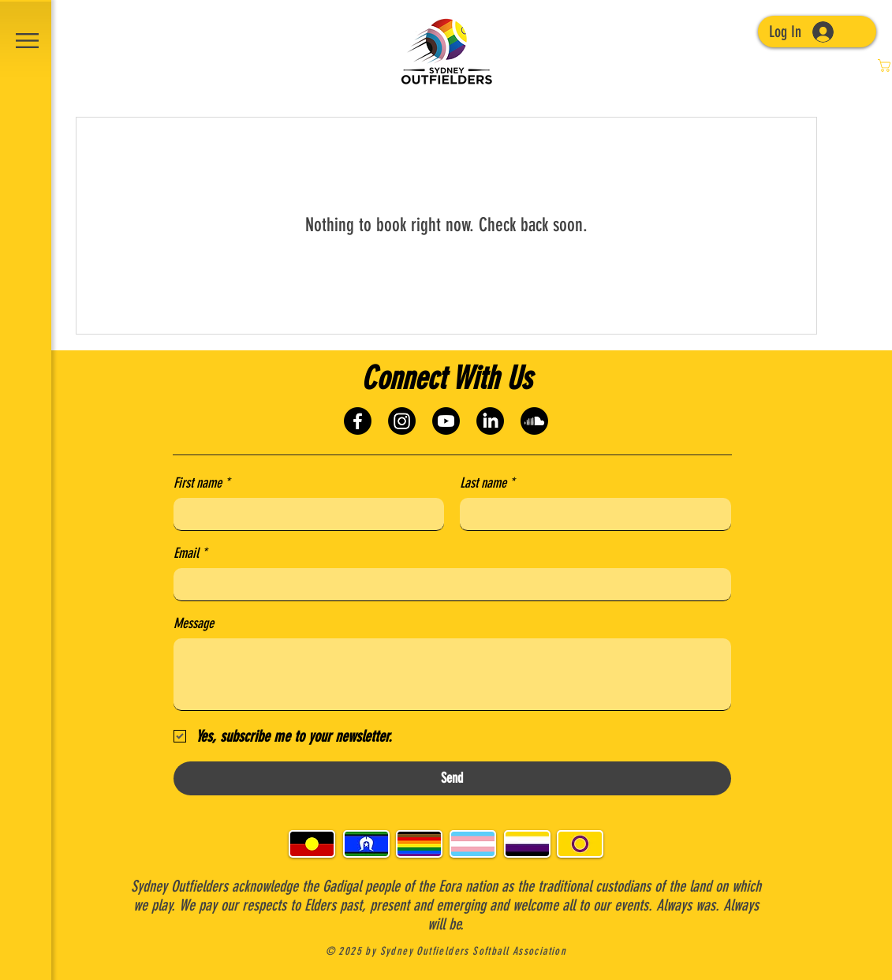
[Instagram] (402, 421)
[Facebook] (357, 421)
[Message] (452, 674)
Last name (487, 483)
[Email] (448, 584)
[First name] (304, 514)
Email (190, 553)
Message (194, 623)
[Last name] (591, 514)
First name (202, 483)
